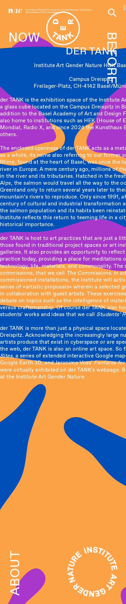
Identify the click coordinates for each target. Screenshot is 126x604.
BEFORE (112, 58)
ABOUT (14, 573)
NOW (24, 37)
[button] (125, 7)
